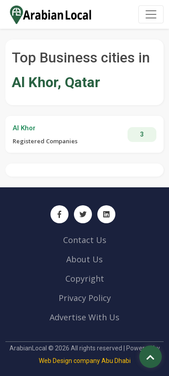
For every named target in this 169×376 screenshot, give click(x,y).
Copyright (84, 278)
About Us (84, 259)
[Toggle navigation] (151, 14)
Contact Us (84, 239)
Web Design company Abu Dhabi (85, 360)
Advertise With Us (84, 317)
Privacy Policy (85, 297)
